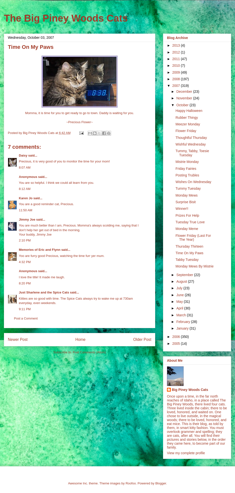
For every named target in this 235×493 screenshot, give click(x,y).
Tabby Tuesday (187, 260)
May (180, 302)
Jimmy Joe (27, 219)
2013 (176, 45)
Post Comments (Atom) (89, 352)
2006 (176, 337)
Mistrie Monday (187, 162)
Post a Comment (26, 318)
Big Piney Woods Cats (190, 390)
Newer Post (18, 339)
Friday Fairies (186, 169)
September (185, 275)
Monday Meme (187, 229)
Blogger (160, 483)
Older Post (142, 339)
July (179, 288)
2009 (176, 72)
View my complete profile (186, 453)
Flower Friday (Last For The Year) (193, 238)
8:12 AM (25, 189)
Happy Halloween (189, 111)
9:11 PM (25, 309)
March (181, 315)
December (184, 91)
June (180, 295)
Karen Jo (26, 198)
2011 (176, 59)
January (182, 328)
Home (80, 339)
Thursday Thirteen (189, 246)
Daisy (23, 155)
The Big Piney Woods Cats (66, 18)
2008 (176, 79)
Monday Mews (187, 195)
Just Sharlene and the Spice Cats (44, 292)
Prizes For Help (187, 215)
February (183, 322)
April (180, 308)
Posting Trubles (187, 175)
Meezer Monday (188, 124)
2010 (176, 65)
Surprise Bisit (186, 202)
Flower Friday (186, 131)
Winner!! (182, 209)
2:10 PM (25, 240)
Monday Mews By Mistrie (195, 266)
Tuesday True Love (190, 222)
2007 (176, 86)
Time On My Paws (189, 253)
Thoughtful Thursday (191, 138)
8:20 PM (25, 283)
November (184, 98)
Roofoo (131, 483)
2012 (176, 52)
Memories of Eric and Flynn (39, 250)
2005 (176, 344)
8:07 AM (25, 167)
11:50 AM (25, 210)
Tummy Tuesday (188, 188)
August (182, 281)
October (182, 105)
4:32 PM (25, 262)
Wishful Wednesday (191, 144)
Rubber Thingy (187, 118)
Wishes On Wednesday (193, 182)
